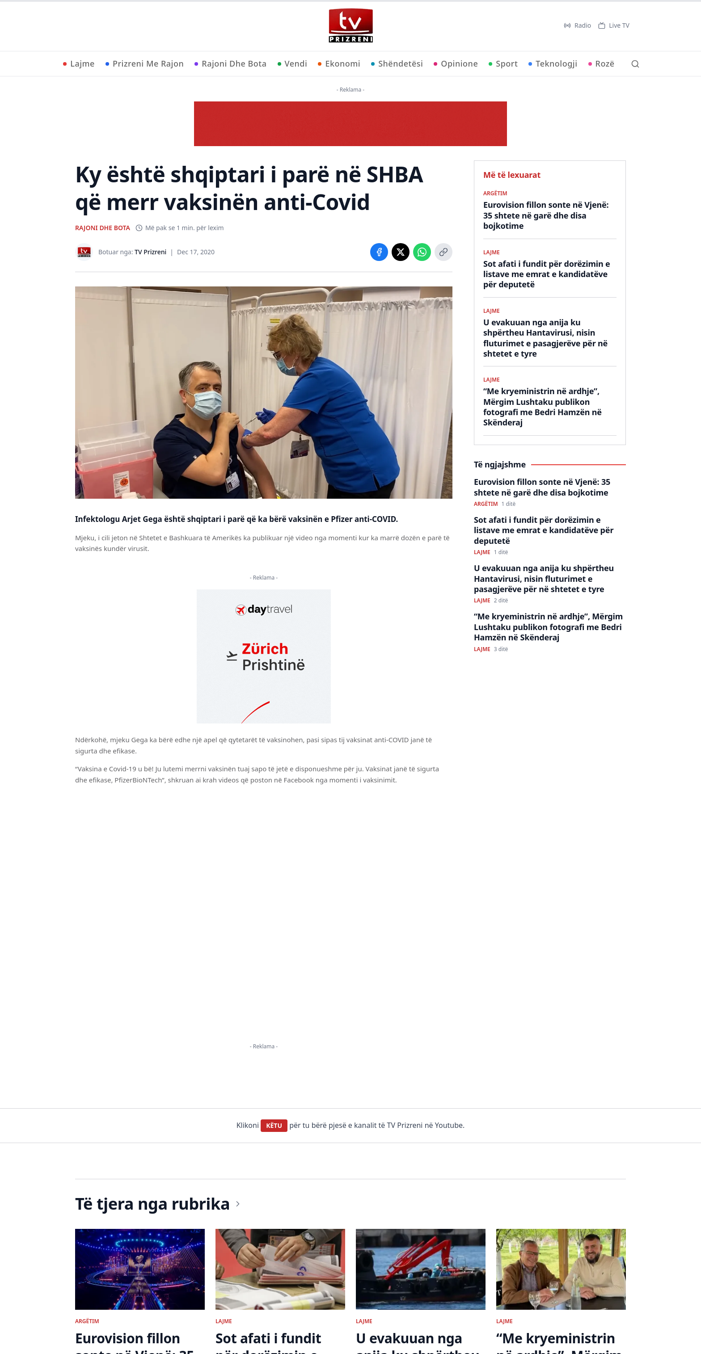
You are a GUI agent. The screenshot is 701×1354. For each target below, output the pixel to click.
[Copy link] (443, 252)
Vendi (293, 63)
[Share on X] (401, 252)
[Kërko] (635, 64)
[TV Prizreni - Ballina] (350, 25)
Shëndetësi (397, 63)
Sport (503, 63)
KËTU (274, 1125)
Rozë (601, 63)
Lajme (79, 63)
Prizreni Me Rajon (145, 63)
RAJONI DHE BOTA (102, 227)
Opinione (456, 63)
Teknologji (552, 63)
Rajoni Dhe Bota (230, 63)
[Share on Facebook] (379, 252)
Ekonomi (339, 63)
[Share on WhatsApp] (422, 252)
